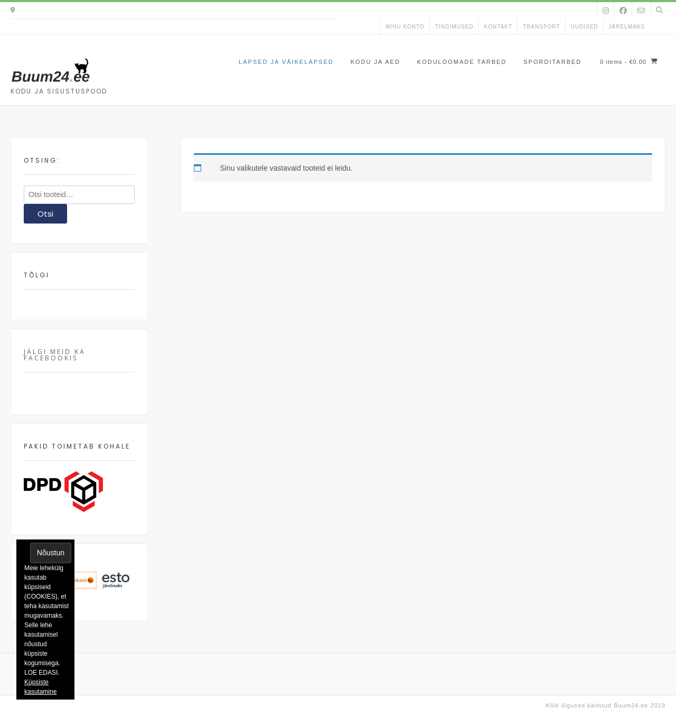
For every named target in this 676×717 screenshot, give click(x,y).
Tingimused (454, 27)
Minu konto (405, 27)
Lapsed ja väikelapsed (286, 62)
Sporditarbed (552, 62)
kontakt (498, 27)
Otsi (45, 213)
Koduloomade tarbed (461, 62)
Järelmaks (627, 27)
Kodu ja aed (375, 62)
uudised (584, 27)
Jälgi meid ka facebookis (55, 354)
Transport (541, 27)
